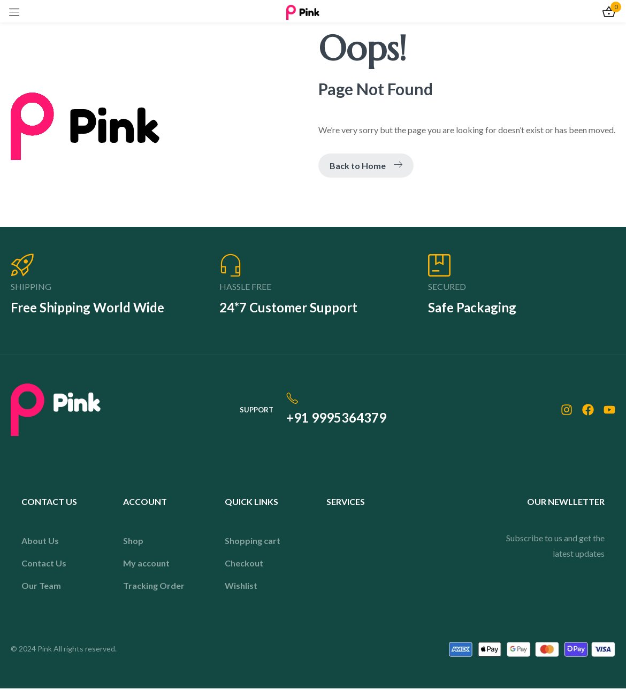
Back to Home (366, 165)
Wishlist (241, 587)
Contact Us (43, 564)
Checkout (244, 564)
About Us (40, 542)
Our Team (41, 587)
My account (146, 564)
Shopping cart (252, 542)
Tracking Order (154, 587)
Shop (133, 542)
